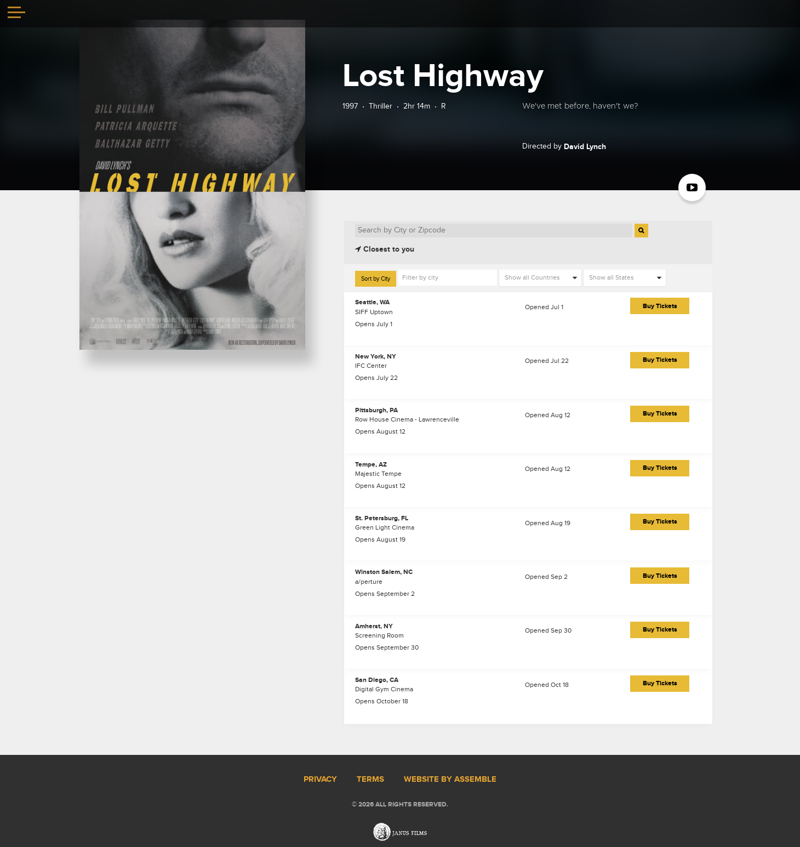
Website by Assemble (450, 780)
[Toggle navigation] (16, 13)
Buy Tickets (660, 306)
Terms (370, 780)
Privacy (320, 780)
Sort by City (375, 278)
